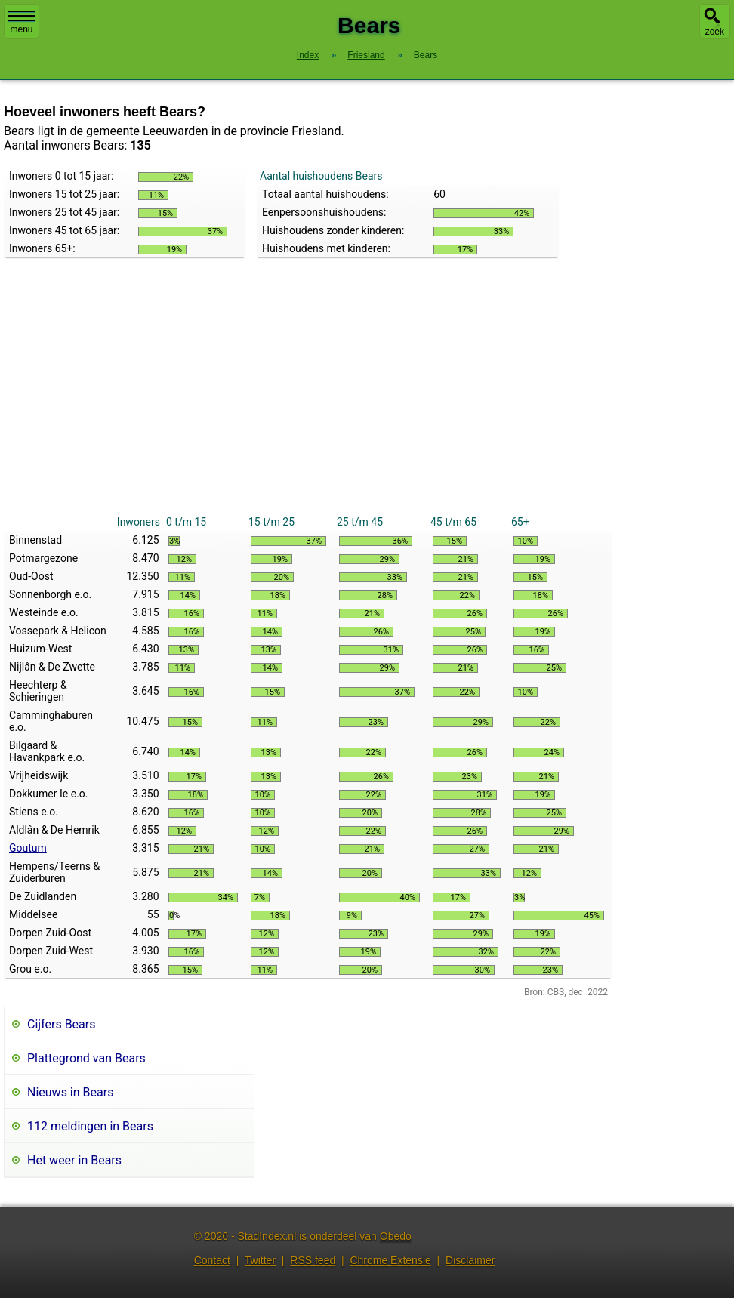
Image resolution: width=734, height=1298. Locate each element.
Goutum (28, 848)
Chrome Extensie (390, 1260)
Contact (212, 1260)
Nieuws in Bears (70, 1092)
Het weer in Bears (74, 1160)
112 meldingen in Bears (90, 1126)
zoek (714, 31)
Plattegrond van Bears (86, 1058)
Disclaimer (470, 1260)
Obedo (396, 1236)
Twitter (260, 1260)
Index (308, 55)
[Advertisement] (308, 399)
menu (21, 23)
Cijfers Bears (61, 1024)
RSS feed (312, 1260)
